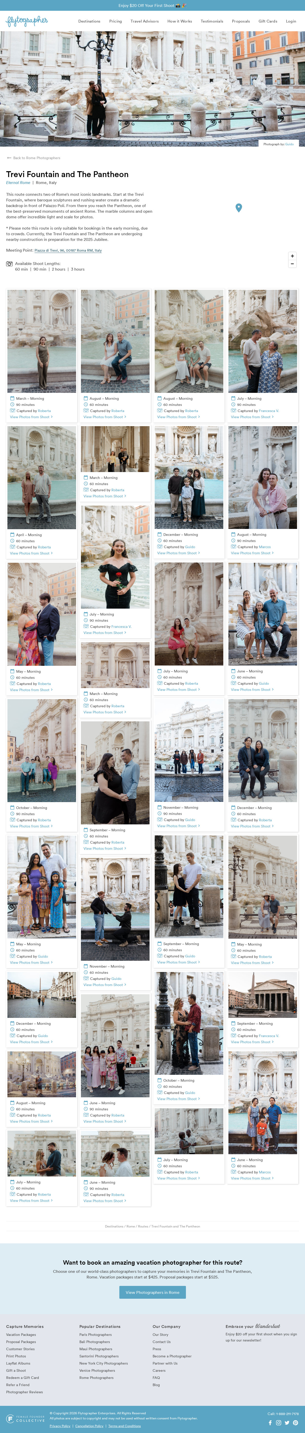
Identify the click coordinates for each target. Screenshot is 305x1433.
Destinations (89, 21)
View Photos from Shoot (32, 416)
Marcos (265, 546)
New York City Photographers (103, 1363)
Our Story (160, 1334)
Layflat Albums (18, 1363)
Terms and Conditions (124, 1426)
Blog (156, 1384)
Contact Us (162, 1341)
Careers (159, 1370)
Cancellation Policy (89, 1426)
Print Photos (16, 1356)
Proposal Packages (21, 1341)
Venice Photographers (97, 1370)
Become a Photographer (172, 1356)
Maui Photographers (95, 1348)
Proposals (241, 21)
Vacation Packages (21, 1334)
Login (291, 21)
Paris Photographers (95, 1334)
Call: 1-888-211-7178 (283, 1413)
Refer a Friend (17, 1384)
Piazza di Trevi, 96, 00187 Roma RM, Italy (68, 250)
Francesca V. (269, 410)
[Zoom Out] (292, 264)
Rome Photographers (96, 1377)
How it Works (179, 21)
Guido (289, 144)
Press (157, 1348)
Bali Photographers (94, 1341)
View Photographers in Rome (153, 1292)
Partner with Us (165, 1363)
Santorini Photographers (99, 1356)
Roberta (44, 410)
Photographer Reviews (24, 1391)
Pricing (115, 21)
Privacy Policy (60, 1426)
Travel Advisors (145, 21)
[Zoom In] (292, 256)
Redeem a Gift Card (22, 1377)
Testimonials (212, 21)
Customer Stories (20, 1348)
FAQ (156, 1377)
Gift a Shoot (16, 1370)
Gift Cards (268, 21)
